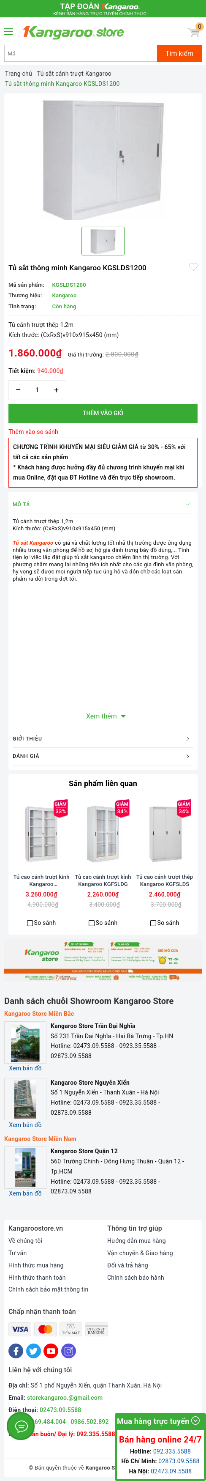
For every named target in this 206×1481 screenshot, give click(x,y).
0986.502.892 (89, 1421)
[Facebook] (15, 1351)
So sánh (45, 922)
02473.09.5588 (60, 1410)
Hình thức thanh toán (37, 1277)
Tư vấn (17, 1253)
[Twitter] (33, 1351)
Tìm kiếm (179, 53)
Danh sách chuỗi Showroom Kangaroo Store (89, 1001)
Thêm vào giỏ (103, 413)
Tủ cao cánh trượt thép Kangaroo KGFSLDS (164, 880)
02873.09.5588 (178, 1461)
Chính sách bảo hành (135, 1277)
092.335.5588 (95, 1434)
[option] (103, 156)
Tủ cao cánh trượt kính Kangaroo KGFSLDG (103, 880)
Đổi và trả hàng (127, 1265)
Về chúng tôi (25, 1240)
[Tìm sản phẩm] (80, 53)
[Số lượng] (37, 390)
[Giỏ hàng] (194, 32)
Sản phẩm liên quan (103, 783)
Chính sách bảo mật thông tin (48, 1289)
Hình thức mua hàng (36, 1265)
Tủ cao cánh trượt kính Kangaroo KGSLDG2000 (41, 881)
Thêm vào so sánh (33, 431)
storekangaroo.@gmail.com (65, 1397)
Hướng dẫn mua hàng (136, 1240)
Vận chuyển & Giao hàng (140, 1253)
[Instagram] (68, 1351)
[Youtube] (50, 1351)
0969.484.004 (47, 1421)
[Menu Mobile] (9, 31)
